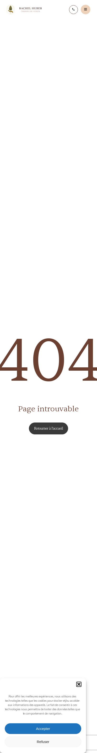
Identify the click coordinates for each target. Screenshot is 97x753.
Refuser (43, 742)
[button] (78, 684)
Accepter (43, 729)
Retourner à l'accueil (48, 428)
